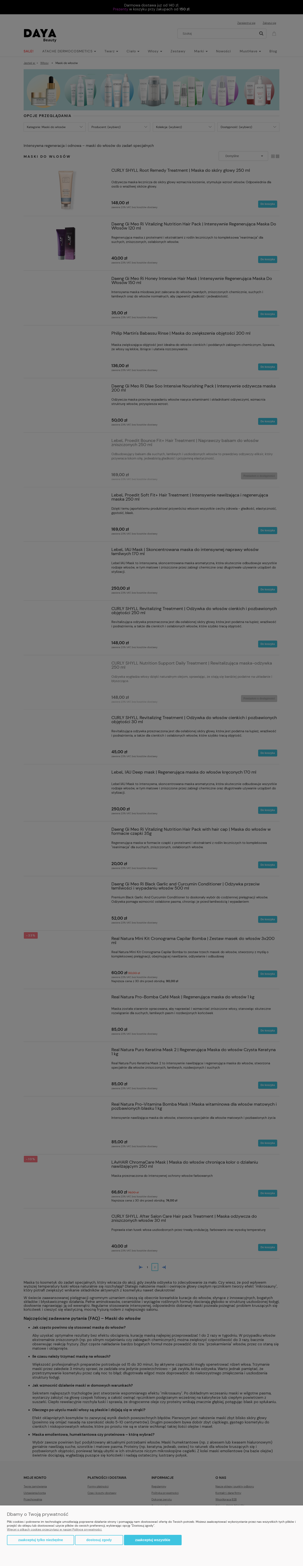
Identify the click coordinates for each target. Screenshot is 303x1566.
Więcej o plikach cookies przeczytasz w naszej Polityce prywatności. (54, 1529)
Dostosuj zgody (99, 1540)
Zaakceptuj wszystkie (152, 1540)
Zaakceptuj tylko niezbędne (40, 1540)
